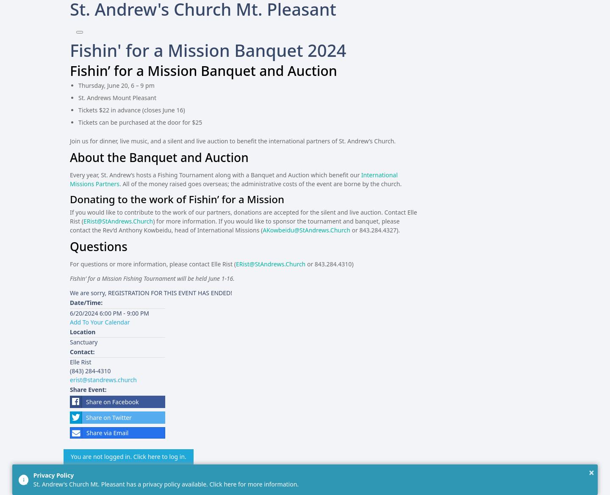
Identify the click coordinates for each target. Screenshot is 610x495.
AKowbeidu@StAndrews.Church (306, 230)
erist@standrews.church (103, 380)
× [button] (591, 472)
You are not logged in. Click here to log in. (128, 457)
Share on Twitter (101, 417)
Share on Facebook (104, 402)
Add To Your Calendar (100, 322)
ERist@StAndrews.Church (118, 221)
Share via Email (99, 433)
